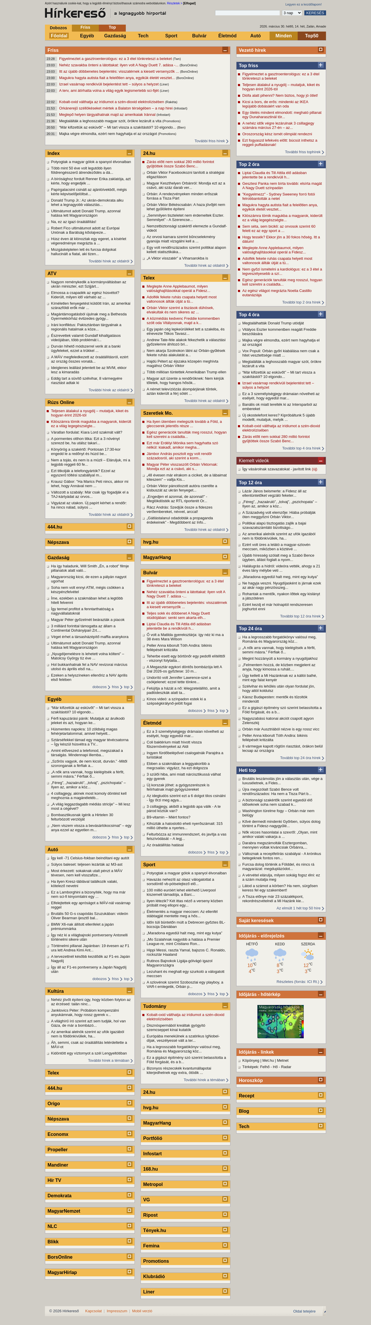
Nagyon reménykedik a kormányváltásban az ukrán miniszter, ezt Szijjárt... (88, 284)
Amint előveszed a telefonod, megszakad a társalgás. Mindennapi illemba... (87, 752)
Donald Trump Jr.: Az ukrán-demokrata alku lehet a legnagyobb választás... (87, 202)
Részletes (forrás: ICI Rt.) (298, 981)
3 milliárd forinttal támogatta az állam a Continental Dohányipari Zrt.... (83, 628)
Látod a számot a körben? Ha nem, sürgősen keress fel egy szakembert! (280, 888)
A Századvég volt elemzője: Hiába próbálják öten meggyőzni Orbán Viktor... (279, 514)
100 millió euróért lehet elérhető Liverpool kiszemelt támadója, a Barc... (181, 892)
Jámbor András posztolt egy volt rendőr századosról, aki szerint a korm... (179, 456)
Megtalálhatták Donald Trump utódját (273, 323)
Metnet (283, 1060)
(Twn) (177, 59)
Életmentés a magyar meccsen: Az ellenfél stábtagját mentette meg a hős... (182, 913)
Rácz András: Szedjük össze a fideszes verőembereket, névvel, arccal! (179, 509)
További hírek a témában (108, 1060)
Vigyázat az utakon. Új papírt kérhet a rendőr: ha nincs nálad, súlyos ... (89, 505)
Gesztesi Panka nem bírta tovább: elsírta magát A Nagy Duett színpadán (282, 185)
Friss (85, 27)
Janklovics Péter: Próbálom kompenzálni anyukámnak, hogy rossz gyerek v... (85, 1012)
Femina (151, 1245)
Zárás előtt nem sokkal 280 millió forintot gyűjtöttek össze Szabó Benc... (276, 438)
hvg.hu (150, 542)
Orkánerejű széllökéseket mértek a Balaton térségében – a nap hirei (116, 108)
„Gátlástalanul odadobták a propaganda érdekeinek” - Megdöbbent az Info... (180, 520)
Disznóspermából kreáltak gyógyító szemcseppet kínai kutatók (176, 1027)
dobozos (99, 687)
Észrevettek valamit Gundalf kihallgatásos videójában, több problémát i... (86, 337)
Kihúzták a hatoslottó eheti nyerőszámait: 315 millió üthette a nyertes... (185, 825)
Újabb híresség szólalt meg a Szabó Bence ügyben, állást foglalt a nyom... (278, 557)
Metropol (153, 1184)
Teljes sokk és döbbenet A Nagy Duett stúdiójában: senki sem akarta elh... (178, 615)
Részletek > (174, 3)
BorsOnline (60, 1257)
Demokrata (60, 1195)
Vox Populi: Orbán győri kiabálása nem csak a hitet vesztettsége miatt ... (280, 353)
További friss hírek (209, 141)
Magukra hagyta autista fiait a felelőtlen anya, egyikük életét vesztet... (117, 78)
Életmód (227, 35)
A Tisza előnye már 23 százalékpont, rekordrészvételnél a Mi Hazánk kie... (273, 898)
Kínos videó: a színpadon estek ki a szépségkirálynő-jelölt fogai (176, 701)
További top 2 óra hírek (301, 302)
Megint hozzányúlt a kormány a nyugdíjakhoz (280, 658)
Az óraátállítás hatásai (165, 845)
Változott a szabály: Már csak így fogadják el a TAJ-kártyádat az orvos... (89, 494)
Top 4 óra (249, 314)
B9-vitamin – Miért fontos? (168, 817)
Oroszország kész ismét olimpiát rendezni (277, 134)
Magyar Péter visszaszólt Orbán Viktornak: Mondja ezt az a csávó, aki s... (182, 466)
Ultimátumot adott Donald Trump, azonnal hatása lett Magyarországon (86, 213)
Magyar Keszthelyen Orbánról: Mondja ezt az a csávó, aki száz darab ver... (186, 185)
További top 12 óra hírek (300, 616)
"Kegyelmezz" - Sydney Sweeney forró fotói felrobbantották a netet (278, 196)
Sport (171, 35)
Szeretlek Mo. (158, 413)
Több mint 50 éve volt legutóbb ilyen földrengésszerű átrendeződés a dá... (82, 170)
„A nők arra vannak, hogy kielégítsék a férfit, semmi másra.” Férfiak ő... (279, 650)
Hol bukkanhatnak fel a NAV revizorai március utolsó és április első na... (89, 666)
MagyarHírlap (62, 1272)
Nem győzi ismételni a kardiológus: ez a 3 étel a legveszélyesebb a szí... (282, 271)
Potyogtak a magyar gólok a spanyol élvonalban (91, 162)
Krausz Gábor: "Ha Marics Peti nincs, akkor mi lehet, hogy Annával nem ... (89, 483)
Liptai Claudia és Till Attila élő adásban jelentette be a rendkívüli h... (274, 175)
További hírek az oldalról (109, 261)
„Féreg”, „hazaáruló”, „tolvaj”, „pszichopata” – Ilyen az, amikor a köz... (279, 504)
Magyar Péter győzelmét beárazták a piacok (88, 619)
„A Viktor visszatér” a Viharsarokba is (177, 258)
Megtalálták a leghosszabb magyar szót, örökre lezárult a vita (110, 121)
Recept (246, 1095)
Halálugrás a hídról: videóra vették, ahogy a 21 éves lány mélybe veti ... (281, 568)
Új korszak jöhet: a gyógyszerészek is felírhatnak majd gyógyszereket (178, 787)
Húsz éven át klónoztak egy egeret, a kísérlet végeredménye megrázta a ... (88, 241)
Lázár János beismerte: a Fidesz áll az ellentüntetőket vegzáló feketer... (274, 493)
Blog (244, 1111)
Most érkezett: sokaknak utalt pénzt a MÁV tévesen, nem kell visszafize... (86, 873)
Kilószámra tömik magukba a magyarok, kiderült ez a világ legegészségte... (282, 217)
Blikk (53, 1241)
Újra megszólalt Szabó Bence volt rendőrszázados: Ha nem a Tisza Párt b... (277, 791)
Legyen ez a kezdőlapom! (303, 4)
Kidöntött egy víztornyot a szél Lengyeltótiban (89, 1053)
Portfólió (152, 1138)
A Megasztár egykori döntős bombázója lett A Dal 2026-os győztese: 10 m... (184, 669)
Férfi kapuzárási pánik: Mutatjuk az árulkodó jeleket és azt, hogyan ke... (88, 720)
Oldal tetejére (304, 1311)
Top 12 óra (250, 482)
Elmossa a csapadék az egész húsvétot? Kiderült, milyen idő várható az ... (85, 294)
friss (115, 687)
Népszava (58, 542)
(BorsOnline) (189, 65)
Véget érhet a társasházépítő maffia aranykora (89, 637)
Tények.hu (154, 1230)
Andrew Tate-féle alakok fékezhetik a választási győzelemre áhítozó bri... (186, 342)
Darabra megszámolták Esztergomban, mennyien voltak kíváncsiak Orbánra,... (275, 845)
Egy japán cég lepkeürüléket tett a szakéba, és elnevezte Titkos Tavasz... (186, 331)
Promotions (156, 1261)
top (126, 687)
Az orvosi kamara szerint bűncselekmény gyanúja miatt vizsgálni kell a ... (181, 239)
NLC (52, 1226)
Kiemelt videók (254, 460)
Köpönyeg (250, 1060)
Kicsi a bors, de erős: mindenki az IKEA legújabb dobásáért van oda (275, 104)
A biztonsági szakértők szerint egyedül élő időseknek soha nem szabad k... (277, 802)
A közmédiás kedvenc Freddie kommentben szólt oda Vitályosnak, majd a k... (183, 320)
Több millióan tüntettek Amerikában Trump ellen (186, 372)
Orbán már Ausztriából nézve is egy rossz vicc (280, 729)
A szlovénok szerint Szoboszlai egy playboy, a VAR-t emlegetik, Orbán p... (185, 984)
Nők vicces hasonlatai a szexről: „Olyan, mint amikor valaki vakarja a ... (279, 834)
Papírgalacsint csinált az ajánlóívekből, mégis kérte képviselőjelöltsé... (89, 191)
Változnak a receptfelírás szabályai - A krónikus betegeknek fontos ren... (281, 855)
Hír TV (54, 1180)
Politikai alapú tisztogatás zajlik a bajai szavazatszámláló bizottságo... (274, 525)
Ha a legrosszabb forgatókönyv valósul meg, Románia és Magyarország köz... (279, 639)
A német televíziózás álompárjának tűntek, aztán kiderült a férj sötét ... (182, 391)
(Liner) (164, 84)
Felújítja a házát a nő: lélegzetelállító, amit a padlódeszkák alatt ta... (183, 690)
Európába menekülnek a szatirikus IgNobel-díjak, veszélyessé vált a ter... (183, 1038)
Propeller (58, 1149)
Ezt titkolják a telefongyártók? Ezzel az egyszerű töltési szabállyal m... (83, 473)
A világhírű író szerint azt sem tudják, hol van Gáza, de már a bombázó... (88, 1023)
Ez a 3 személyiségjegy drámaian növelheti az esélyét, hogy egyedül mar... (281, 396)
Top (112, 27)
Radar (286, 1067)
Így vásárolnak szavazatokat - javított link (277, 469)
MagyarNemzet (64, 1211)
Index (54, 153)
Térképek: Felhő (256, 1067)
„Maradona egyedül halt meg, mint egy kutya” (280, 577)
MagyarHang (157, 557)
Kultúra (56, 991)
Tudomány (154, 1006)
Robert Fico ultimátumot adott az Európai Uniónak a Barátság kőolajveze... (85, 230)
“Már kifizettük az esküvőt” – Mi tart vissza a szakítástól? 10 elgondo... (118, 127)
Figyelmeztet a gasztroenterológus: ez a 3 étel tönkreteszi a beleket (116, 58)
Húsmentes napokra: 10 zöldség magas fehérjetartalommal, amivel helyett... (84, 731)
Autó (255, 35)
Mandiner (58, 1165)
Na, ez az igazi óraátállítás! (73, 222)
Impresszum (117, 1311)
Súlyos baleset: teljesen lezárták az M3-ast (86, 864)
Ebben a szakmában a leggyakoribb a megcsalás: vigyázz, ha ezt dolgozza (178, 765)
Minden (284, 35)
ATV (52, 273)
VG (146, 1199)
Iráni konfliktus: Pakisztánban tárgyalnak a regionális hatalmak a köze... (86, 327)
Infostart (152, 1153)
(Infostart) (180, 108)
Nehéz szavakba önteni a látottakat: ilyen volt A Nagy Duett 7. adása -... (119, 65)
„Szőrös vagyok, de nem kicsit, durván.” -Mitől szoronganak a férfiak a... (89, 763)
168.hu (150, 1169)
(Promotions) (171, 121)
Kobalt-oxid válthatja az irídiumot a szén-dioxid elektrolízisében (112, 102)
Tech (143, 35)
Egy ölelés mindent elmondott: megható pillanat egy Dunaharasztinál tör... (281, 114)
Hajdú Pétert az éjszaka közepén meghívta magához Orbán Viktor (182, 363)
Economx (58, 1134)
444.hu (55, 526)
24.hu (149, 153)
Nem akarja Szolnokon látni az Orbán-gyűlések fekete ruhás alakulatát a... (186, 352)
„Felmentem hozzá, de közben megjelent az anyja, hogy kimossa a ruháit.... (278, 667)
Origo (54, 1103)
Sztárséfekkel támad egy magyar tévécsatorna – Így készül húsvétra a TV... (89, 742)
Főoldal (59, 35)
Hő (275, 1067)
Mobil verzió (142, 1311)
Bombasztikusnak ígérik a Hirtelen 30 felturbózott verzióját (82, 817)
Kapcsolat (93, 1311)
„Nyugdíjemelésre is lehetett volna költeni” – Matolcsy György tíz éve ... (87, 656)
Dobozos (58, 27)
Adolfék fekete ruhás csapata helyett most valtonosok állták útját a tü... (277, 260)
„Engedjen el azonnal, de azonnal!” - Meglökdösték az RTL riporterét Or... (177, 498)
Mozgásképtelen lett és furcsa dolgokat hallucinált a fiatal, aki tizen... (83, 251)
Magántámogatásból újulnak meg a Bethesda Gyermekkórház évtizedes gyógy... (89, 316)
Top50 (312, 35)
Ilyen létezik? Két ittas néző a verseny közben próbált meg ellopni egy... (185, 903)
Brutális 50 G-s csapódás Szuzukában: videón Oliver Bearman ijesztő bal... (89, 915)
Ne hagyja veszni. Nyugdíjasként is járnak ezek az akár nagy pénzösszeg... (281, 585)
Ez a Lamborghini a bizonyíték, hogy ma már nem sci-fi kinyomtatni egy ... (88, 894)
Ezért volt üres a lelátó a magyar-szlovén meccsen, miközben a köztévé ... (276, 546)
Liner (148, 1291)
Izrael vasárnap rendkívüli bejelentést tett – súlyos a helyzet (109, 84)
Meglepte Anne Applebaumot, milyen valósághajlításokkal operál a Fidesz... (274, 250)
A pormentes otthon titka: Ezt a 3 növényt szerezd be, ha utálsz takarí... (85, 440)
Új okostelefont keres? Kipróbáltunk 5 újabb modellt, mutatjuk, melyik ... (278, 417)
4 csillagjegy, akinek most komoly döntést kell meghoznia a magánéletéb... (89, 795)
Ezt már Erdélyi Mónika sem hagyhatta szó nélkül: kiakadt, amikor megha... (182, 445)
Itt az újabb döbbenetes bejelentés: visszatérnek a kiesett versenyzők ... (119, 71)
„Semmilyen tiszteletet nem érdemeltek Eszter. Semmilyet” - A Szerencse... (185, 217)
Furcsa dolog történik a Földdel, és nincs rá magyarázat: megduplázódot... (278, 866)
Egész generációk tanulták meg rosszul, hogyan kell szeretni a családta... (282, 282)
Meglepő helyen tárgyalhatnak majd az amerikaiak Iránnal (108, 114)
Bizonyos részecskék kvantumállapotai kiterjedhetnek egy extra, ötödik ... (179, 1070)
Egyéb (87, 35)
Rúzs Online (61, 402)
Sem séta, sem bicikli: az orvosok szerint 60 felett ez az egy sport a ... (278, 228)
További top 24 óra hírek (300, 758)
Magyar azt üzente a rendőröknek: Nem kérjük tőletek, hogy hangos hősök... (185, 380)
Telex (53, 1072)
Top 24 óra (250, 628)
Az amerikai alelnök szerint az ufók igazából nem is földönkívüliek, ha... (278, 536)
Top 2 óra (249, 164)
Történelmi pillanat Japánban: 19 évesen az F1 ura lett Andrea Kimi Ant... (90, 948)
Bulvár (199, 35)
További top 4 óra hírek (301, 448)
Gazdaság (115, 35)
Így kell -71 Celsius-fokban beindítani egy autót (90, 858)
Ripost (150, 1215)
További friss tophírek (303, 152)
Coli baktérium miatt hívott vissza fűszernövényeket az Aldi (174, 744)
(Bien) (181, 127)
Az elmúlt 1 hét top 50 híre (299, 908)
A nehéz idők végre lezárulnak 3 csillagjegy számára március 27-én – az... (278, 125)
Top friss (248, 65)
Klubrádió (154, 1276)
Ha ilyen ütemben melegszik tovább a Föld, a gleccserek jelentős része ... (184, 423)
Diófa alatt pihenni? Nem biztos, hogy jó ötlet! (280, 95)
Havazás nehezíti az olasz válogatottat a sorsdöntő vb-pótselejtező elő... (180, 881)
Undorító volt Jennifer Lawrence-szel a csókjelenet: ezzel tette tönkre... (179, 679)
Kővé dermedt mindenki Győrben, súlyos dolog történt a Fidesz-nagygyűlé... (281, 823)
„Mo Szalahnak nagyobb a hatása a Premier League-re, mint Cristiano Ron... (183, 941)
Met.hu (268, 1060)
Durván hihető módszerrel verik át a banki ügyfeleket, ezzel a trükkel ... (86, 348)
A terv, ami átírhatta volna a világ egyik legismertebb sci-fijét (109, 90)
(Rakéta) (171, 102)
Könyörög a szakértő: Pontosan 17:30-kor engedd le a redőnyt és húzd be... (86, 451)
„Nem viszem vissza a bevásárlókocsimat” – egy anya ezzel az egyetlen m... (91, 827)
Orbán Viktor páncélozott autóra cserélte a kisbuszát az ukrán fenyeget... (182, 488)
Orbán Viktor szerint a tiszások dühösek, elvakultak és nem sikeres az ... (180, 310)
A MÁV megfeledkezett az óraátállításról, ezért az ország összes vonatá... (89, 359)
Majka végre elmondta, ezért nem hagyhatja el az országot (108, 133)
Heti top (247, 770)
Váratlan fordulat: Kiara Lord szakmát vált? (86, 432)
